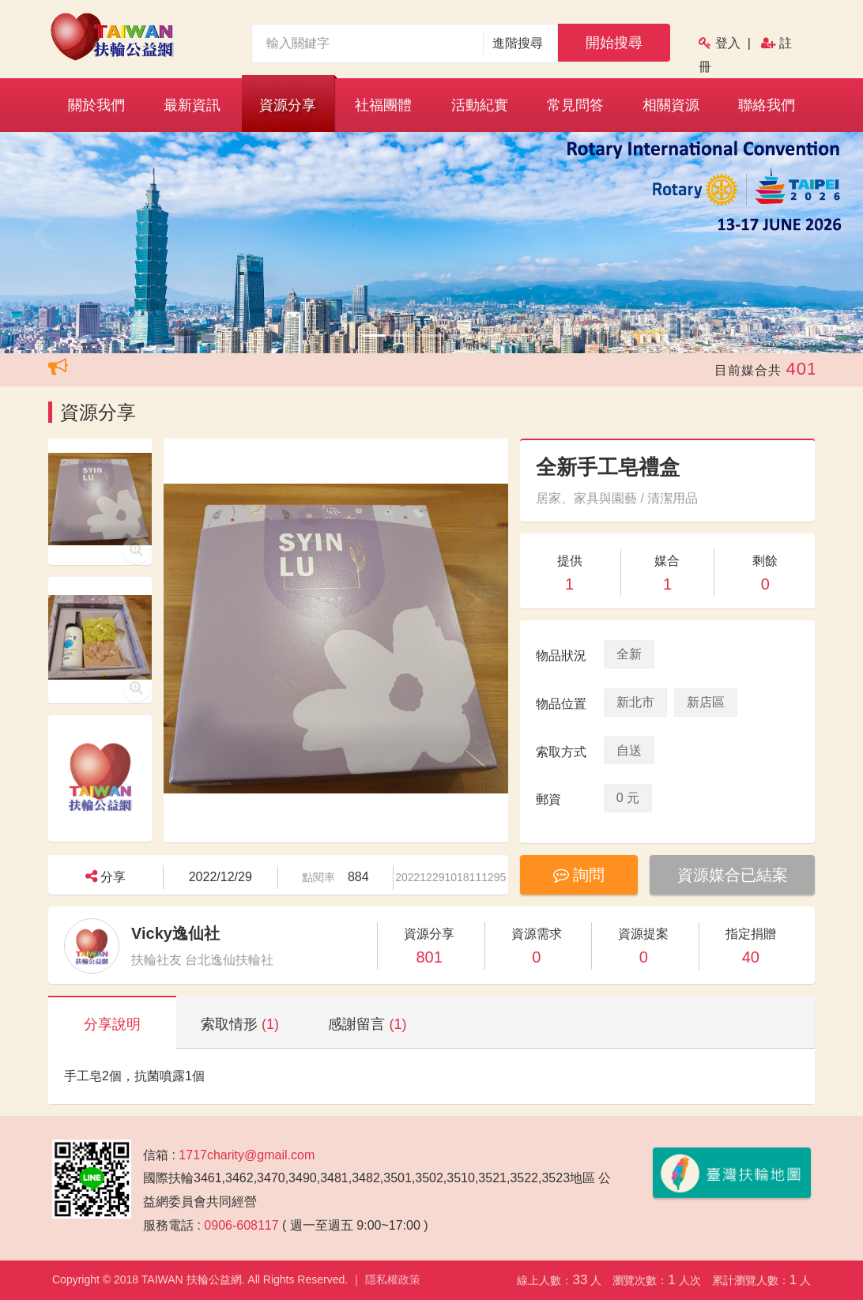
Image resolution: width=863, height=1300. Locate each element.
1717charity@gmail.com (247, 1155)
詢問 (579, 875)
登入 (728, 43)
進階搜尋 (518, 43)
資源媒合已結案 (732, 875)
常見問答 (575, 105)
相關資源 (671, 105)
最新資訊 (192, 105)
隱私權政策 (392, 1279)
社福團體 (383, 105)
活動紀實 (479, 105)
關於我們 (96, 105)
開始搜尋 (614, 43)
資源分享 (287, 105)
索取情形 (240, 1024)
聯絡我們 (766, 105)
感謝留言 (367, 1024)
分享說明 (112, 1024)
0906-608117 (241, 1225)
